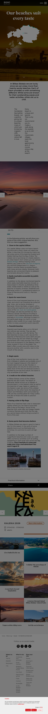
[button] (40, 707)
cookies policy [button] (21, 704)
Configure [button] (40, 710)
